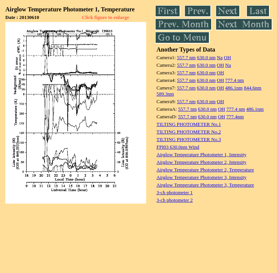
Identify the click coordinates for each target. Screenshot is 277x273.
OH (227, 57)
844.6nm (252, 88)
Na (220, 57)
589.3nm (165, 94)
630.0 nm (206, 57)
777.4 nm (234, 80)
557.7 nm (186, 57)
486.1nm (234, 88)
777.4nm (235, 116)
